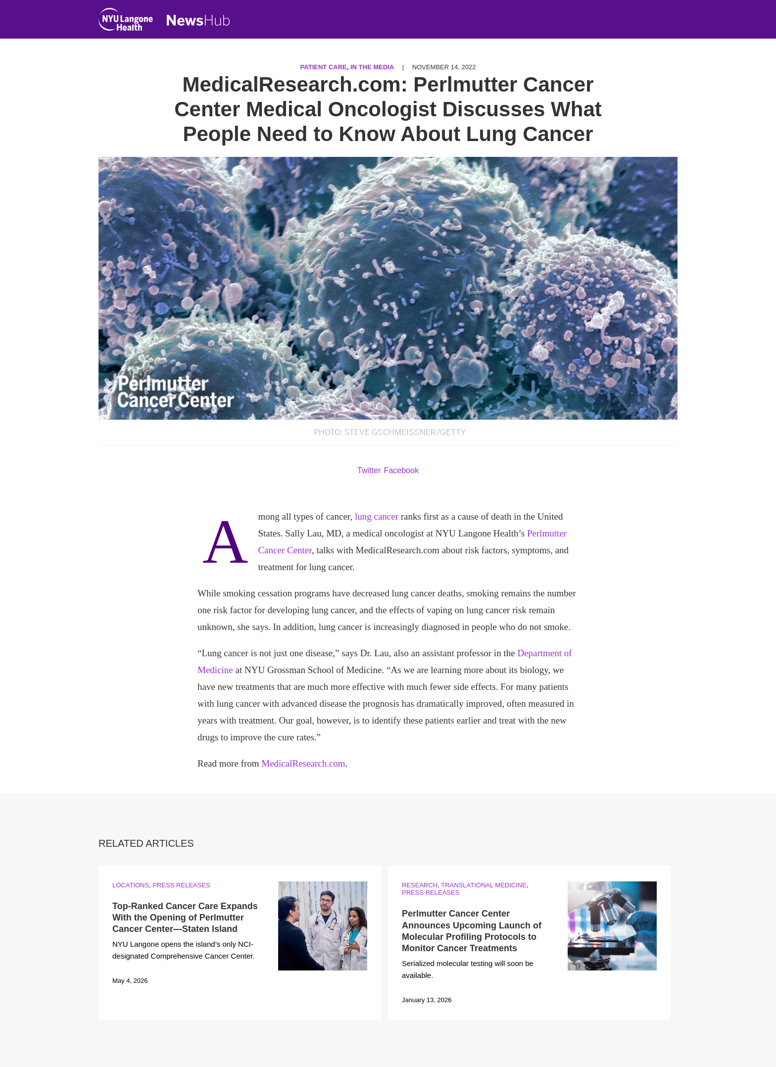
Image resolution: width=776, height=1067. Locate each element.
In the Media (372, 67)
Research (419, 885)
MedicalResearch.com (303, 763)
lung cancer (376, 516)
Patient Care (323, 67)
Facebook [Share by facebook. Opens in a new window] (401, 470)
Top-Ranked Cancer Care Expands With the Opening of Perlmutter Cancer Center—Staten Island (185, 917)
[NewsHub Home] (198, 20)
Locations (130, 885)
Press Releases (181, 885)
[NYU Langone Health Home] (125, 21)
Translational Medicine (484, 885)
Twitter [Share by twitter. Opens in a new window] (369, 470)
